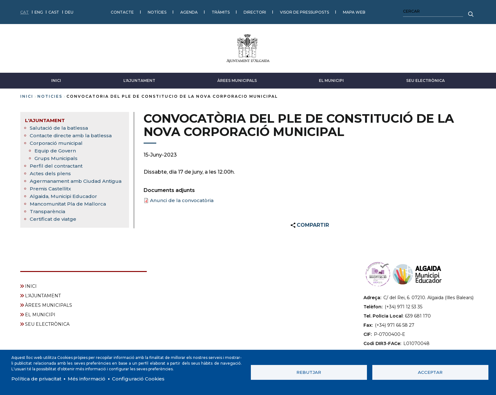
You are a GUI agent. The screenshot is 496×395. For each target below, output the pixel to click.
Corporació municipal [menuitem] (57, 141)
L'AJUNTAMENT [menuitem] (45, 118)
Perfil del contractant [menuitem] (57, 164)
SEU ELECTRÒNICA (425, 78)
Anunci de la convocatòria (183, 198)
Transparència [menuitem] (48, 217)
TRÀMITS (221, 11)
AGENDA (189, 11)
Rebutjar (308, 371)
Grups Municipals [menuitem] (56, 156)
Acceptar (430, 371)
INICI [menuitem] (31, 285)
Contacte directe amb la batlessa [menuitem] (72, 133)
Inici (26, 94)
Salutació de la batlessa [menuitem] (60, 126)
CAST (53, 11)
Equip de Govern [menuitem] (55, 148)
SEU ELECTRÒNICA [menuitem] (47, 323)
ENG (38, 11)
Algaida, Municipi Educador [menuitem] (64, 202)
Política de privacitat (37, 378)
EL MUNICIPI (331, 78)
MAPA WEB (354, 11)
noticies (49, 94)
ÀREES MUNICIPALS (237, 78)
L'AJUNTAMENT (139, 78)
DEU (69, 11)
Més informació (91, 378)
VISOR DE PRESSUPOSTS (304, 11)
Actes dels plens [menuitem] (51, 171)
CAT (24, 11)
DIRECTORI (255, 11)
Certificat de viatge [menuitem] (54, 224)
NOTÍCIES (157, 11)
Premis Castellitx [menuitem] (51, 194)
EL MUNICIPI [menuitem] (40, 314)
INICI (56, 78)
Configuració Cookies (144, 378)
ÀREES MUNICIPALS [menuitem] (48, 304)
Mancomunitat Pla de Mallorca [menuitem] (69, 209)
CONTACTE (122, 11)
